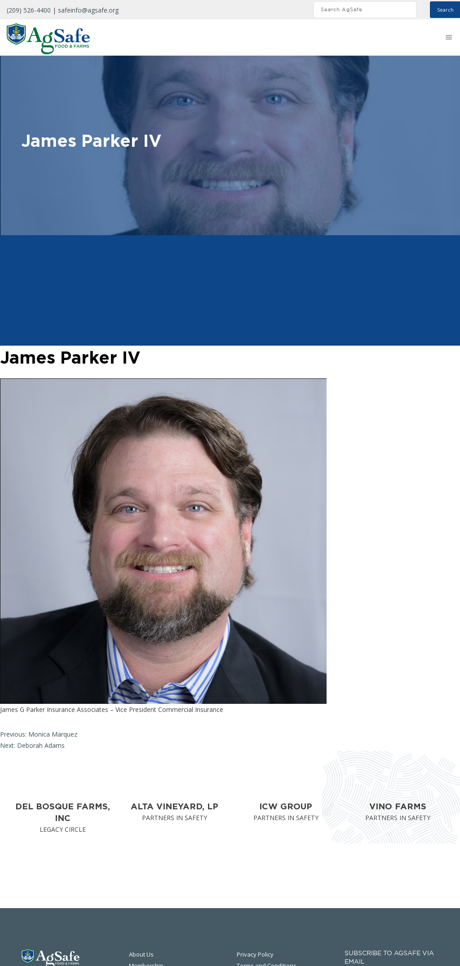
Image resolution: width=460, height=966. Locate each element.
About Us (141, 954)
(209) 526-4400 (29, 10)
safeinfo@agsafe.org (88, 10)
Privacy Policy (255, 954)
